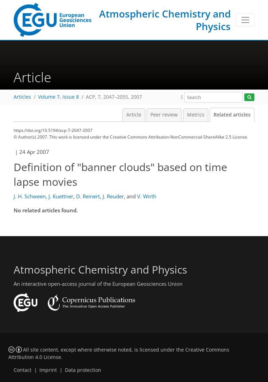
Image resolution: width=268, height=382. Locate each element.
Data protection (83, 370)
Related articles (232, 115)
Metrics (195, 115)
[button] (182, 97)
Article (133, 115)
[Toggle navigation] (245, 20)
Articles (22, 97)
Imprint (48, 370)
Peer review (164, 115)
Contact (22, 370)
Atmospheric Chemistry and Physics (165, 20)
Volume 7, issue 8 (58, 97)
